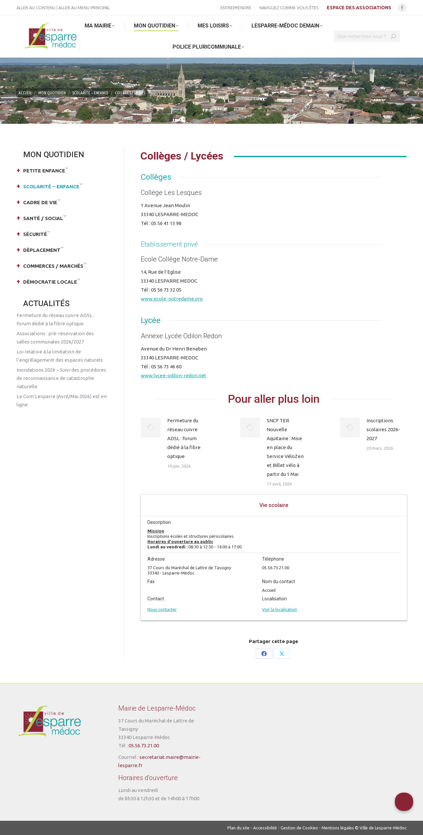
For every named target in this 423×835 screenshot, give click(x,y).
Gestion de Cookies (299, 827)
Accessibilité (265, 827)
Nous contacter (162, 609)
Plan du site (238, 827)
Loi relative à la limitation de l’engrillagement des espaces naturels (60, 356)
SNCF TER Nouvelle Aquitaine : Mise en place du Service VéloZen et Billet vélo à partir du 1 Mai (285, 447)
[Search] (367, 36)
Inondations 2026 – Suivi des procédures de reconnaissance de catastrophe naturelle (61, 378)
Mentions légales (338, 827)
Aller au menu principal (84, 7)
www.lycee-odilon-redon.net (173, 375)
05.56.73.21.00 (144, 745)
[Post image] (151, 428)
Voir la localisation (279, 609)
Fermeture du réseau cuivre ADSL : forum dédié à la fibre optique (184, 438)
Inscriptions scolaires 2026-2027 (383, 429)
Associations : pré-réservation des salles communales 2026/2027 (55, 338)
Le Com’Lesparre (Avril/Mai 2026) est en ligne (62, 400)
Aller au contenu (36, 7)
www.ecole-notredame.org (172, 299)
